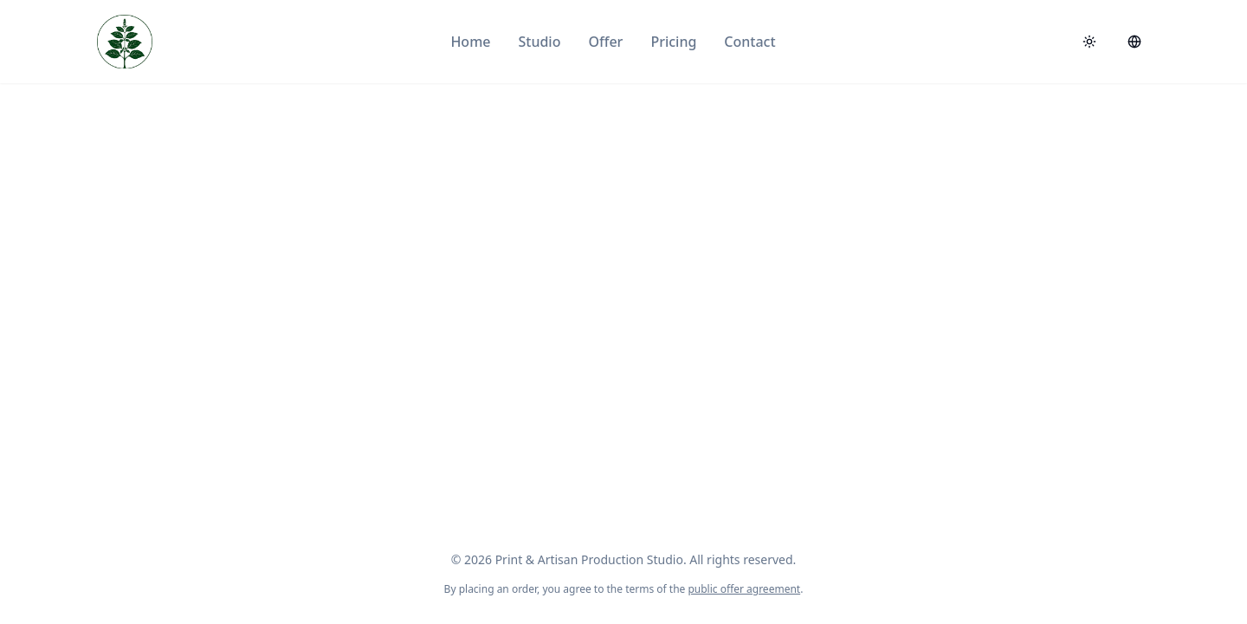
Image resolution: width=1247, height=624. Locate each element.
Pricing (673, 41)
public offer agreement (744, 589)
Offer (605, 41)
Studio (539, 41)
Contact (749, 41)
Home (470, 41)
